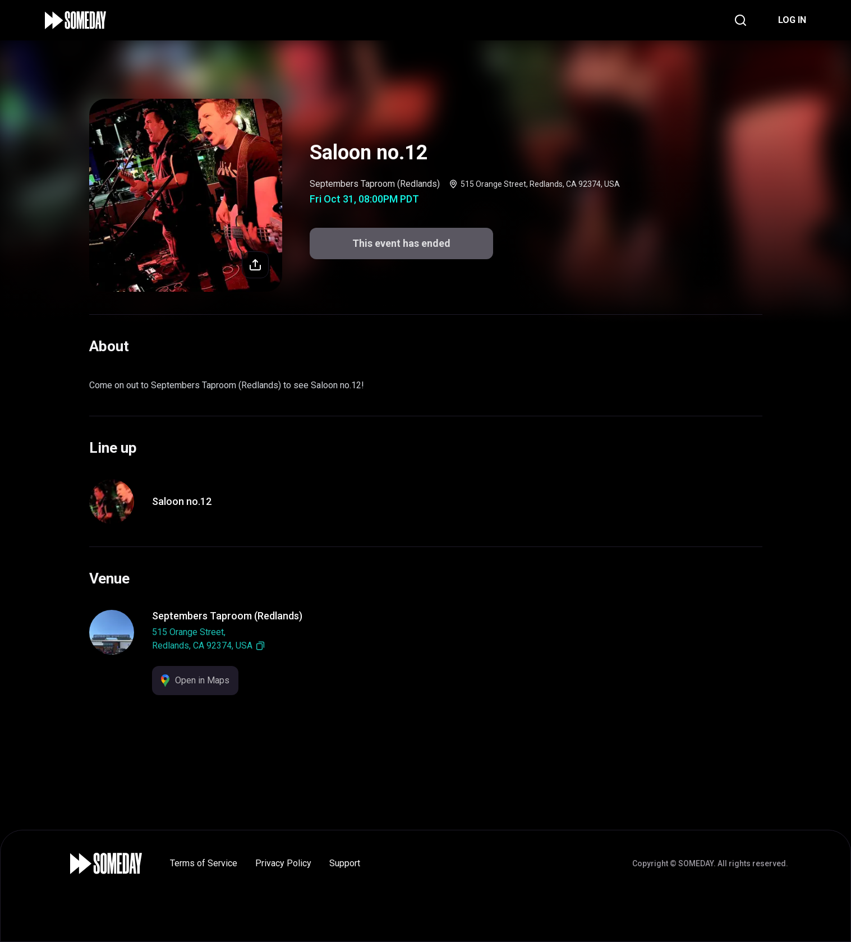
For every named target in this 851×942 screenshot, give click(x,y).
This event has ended (401, 243)
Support (344, 863)
